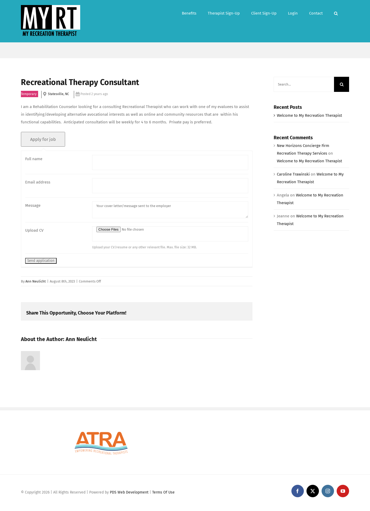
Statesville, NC (58, 94)
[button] (336, 13)
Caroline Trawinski (293, 174)
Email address (37, 182)
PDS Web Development (129, 492)
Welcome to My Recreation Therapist (309, 115)
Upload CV (34, 230)
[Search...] (304, 84)
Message (32, 205)
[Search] (341, 84)
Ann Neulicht (35, 281)
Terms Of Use (163, 492)
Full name (33, 158)
